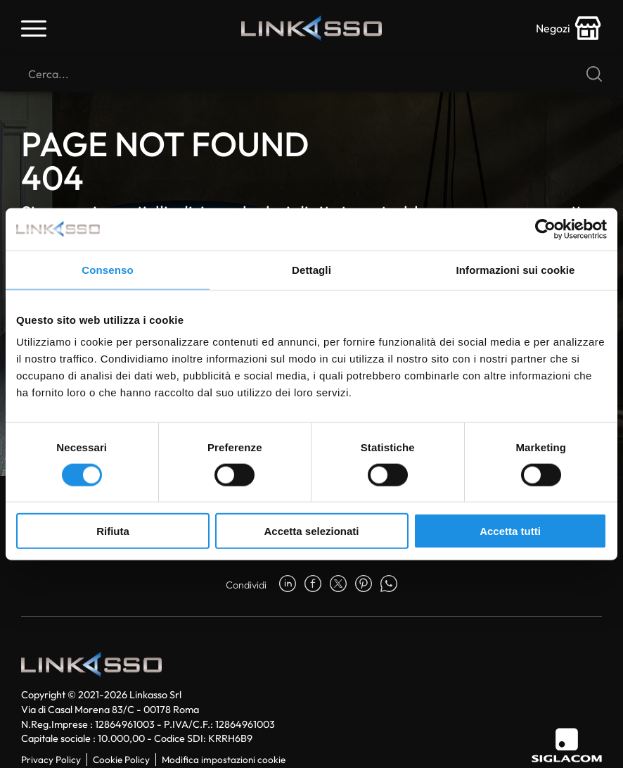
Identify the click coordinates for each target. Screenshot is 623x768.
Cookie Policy (121, 759)
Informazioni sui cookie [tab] (515, 269)
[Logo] (311, 28)
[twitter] (338, 585)
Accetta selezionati (311, 531)
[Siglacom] (567, 745)
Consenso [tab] (107, 269)
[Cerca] (311, 74)
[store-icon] (569, 28)
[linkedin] (287, 585)
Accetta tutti (510, 531)
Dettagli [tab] (311, 269)
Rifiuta (112, 531)
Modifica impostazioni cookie (223, 759)
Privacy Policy (51, 759)
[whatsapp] (388, 585)
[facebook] (312, 585)
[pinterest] (363, 585)
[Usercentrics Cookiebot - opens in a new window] (545, 228)
